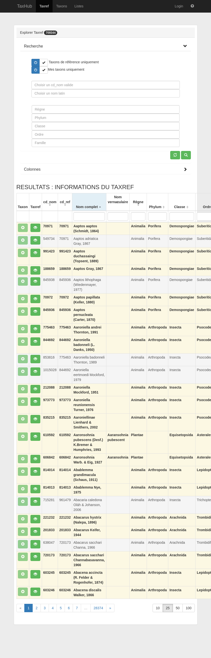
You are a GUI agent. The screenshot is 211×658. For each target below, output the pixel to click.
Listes (79, 6)
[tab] (105, 46)
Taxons (61, 6)
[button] (33, 46)
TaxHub (24, 6)
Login (179, 6)
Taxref (44, 6)
